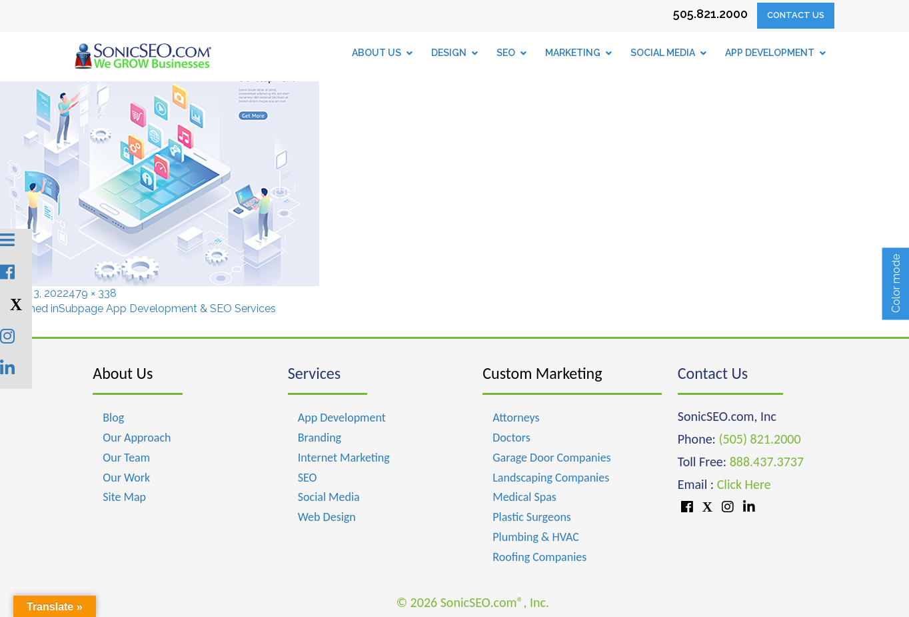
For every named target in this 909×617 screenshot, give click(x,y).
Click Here (744, 484)
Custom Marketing (542, 373)
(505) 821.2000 (759, 439)
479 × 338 (93, 293)
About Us (123, 373)
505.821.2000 (710, 14)
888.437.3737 (767, 462)
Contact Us (795, 15)
